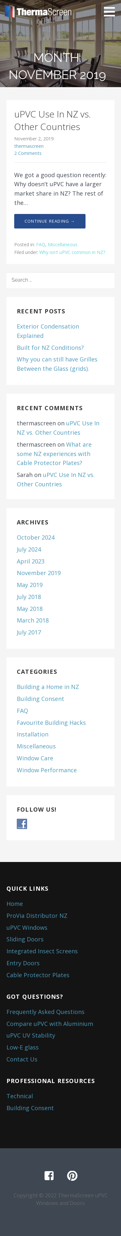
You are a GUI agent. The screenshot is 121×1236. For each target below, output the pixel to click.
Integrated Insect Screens (42, 951)
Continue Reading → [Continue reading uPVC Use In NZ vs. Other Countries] (50, 221)
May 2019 (30, 585)
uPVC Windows (26, 927)
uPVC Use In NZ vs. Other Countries (52, 120)
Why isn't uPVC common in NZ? (72, 252)
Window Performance (47, 770)
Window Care (35, 758)
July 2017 (29, 632)
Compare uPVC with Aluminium (49, 1024)
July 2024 (29, 549)
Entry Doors (23, 963)
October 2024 (36, 537)
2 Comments (28, 153)
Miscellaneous (62, 244)
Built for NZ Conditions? (50, 347)
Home (14, 903)
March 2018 (33, 620)
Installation (32, 734)
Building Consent (40, 699)
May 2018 (30, 609)
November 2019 (39, 573)
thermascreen (29, 146)
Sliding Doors (25, 939)
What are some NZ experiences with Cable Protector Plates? (54, 454)
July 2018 (29, 597)
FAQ (40, 244)
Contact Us (21, 1059)
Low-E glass (22, 1047)
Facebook (49, 1176)
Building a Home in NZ (48, 687)
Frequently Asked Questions (45, 1012)
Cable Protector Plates (37, 975)
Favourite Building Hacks (51, 722)
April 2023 (31, 561)
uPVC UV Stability (30, 1035)
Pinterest (72, 1176)
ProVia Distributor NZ (36, 915)
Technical (19, 1096)
